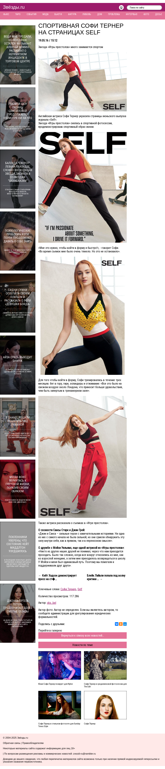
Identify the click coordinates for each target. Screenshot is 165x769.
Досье (158, 14)
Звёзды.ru (14, 7)
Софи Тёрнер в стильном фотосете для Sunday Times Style (59, 725)
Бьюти (58, 14)
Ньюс (6, 14)
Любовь (86, 14)
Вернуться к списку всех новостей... (82, 635)
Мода (45, 14)
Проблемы (114, 14)
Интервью (131, 14)
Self (79, 589)
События (31, 14)
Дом (99, 14)
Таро (17, 14)
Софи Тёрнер (89, 723)
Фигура (72, 14)
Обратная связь (11, 743)
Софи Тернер (68, 589)
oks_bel (51, 602)
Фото (146, 14)
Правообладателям (33, 743)
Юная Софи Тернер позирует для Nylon (55, 684)
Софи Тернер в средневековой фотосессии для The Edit (105, 685)
